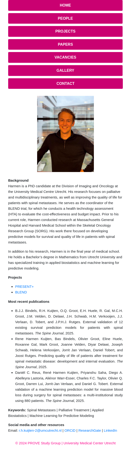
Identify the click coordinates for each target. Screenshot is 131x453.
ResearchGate (89, 430)
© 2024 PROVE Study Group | (39, 443)
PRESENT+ (24, 286)
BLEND (21, 292)
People (65, 18)
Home (65, 5)
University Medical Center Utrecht (90, 443)
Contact (65, 84)
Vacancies (65, 57)
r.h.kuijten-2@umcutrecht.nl (40, 430)
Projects (65, 31)
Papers (65, 44)
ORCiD (70, 430)
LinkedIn (110, 430)
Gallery (65, 70)
